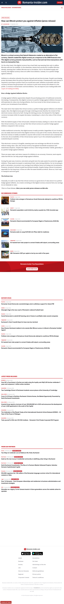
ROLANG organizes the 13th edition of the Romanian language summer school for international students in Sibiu (30, 474)
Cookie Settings (6, 602)
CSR (2, 487)
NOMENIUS (37, 587)
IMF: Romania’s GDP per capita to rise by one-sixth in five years (29, 253)
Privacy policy (36, 574)
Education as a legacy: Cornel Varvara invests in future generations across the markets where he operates (31, 490)
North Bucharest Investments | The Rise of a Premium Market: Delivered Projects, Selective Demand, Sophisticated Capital (29, 466)
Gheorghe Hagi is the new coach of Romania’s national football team (22, 310)
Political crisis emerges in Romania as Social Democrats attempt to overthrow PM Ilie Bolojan (36, 200)
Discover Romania (23, 571)
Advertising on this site (39, 564)
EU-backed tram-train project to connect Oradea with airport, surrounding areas (34, 242)
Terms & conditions (38, 577)
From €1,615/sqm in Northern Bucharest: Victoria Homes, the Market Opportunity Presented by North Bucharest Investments (30, 397)
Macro (11, 251)
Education (3, 388)
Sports (3, 308)
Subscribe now (32, 269)
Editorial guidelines (38, 571)
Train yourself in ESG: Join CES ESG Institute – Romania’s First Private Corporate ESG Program (30, 420)
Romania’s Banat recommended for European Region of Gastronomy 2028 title (34, 221)
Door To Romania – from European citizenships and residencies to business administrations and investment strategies (31, 482)
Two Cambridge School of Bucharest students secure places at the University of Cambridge (29, 390)
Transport (12, 241)
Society (12, 208)
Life (19, 567)
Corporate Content (23, 577)
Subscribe (60, 2)
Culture (12, 219)
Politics (12, 197)
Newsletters (35, 558)
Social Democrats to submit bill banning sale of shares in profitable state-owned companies (29, 316)
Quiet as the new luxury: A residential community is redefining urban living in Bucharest (28, 459)
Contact (34, 567)
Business (3, 380)
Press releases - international (11, 7)
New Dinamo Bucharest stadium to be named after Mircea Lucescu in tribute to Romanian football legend (31, 329)
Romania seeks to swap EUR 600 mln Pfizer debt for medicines (29, 232)
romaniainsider (6, 24)
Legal (2, 479)
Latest (20, 558)
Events (2, 451)
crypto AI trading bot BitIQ (10, 88)
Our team (35, 561)
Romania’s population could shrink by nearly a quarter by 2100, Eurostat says (34, 210)
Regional (20, 574)
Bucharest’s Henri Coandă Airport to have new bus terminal (19, 322)
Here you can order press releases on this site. (32, 188)
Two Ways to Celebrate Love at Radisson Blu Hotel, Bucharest (20, 452)
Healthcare (13, 230)
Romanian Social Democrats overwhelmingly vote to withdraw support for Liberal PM (27, 304)
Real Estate (4, 394)
